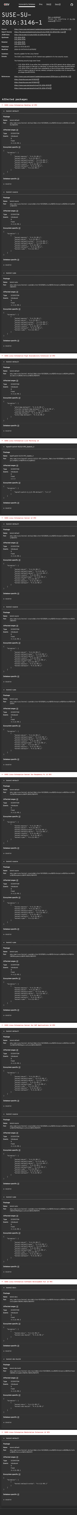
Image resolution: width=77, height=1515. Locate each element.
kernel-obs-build (13, 1359)
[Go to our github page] (72, 5)
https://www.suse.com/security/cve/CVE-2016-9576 (31, 85)
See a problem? (54, 17)
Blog (40, 4)
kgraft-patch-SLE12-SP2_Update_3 (19, 447)
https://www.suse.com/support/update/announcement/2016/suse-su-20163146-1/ (41, 29)
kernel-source (11, 192)
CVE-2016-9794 (19, 39)
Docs (57, 4)
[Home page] (6, 5)
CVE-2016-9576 (19, 38)
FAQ (47, 4)
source (8, 184)
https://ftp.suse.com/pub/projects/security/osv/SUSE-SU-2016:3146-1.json (39, 32)
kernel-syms (10, 273)
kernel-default (12, 111)
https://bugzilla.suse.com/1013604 (25, 83)
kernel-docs (10, 1288)
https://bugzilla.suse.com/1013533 (25, 80)
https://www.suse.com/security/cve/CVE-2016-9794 (32, 88)
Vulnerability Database (27, 4)
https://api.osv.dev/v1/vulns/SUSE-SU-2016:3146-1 (31, 35)
